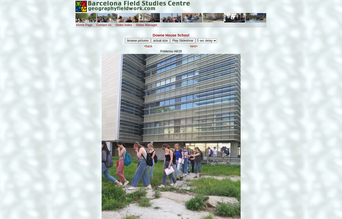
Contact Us (103, 25)
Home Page (84, 25)
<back (148, 46)
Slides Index (123, 25)
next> (194, 46)
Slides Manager (146, 25)
